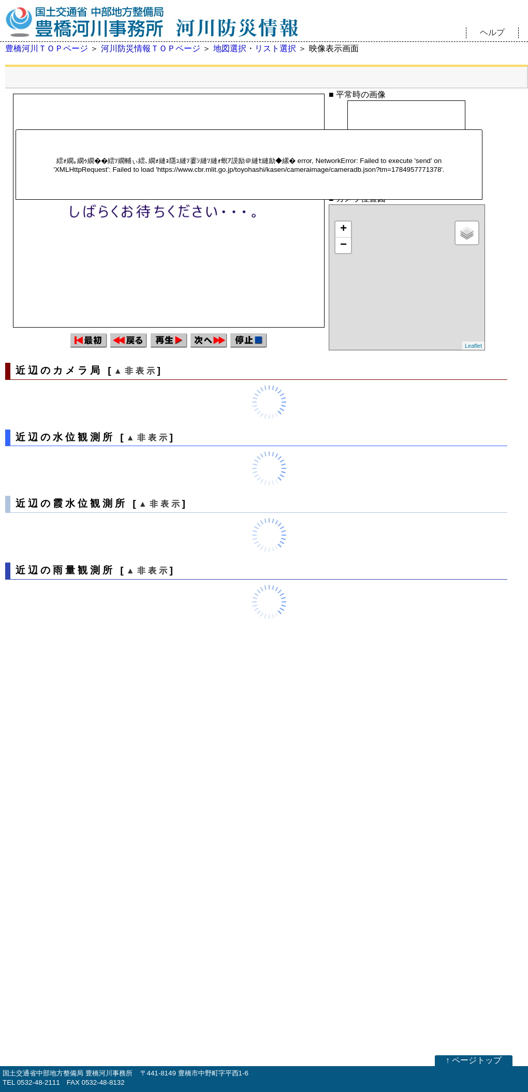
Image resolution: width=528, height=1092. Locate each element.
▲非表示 (135, 370)
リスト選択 (275, 48)
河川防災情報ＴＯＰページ (150, 48)
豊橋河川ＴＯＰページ (46, 48)
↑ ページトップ (474, 1060)
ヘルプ (492, 32)
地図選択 (229, 48)
